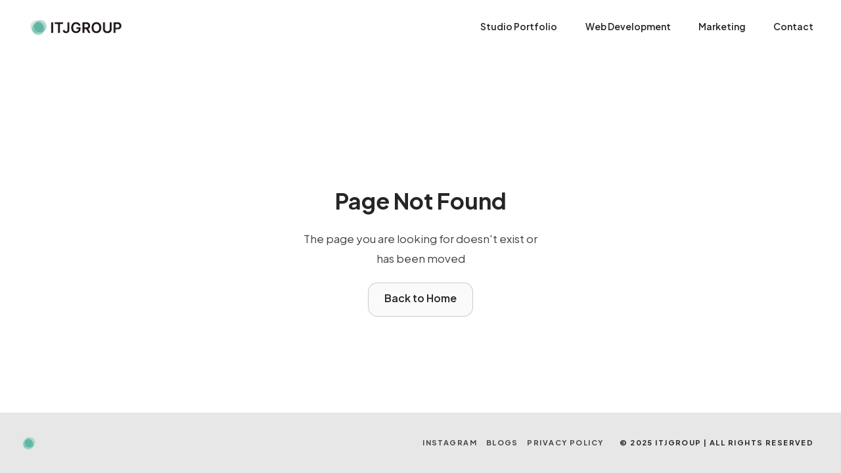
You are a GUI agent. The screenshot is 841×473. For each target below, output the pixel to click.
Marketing (722, 26)
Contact (793, 26)
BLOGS (502, 442)
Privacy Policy (565, 442)
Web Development (628, 26)
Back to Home (420, 298)
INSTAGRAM (449, 442)
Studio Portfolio (518, 26)
